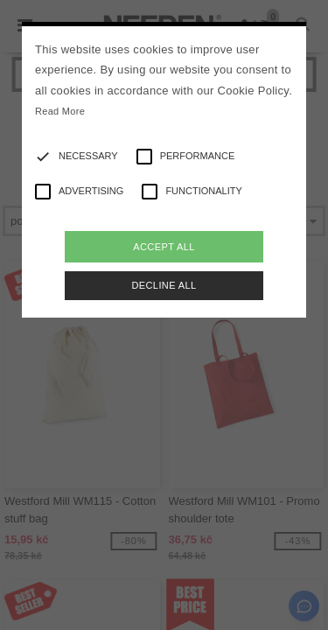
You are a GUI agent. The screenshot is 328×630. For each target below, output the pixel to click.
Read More (60, 111)
